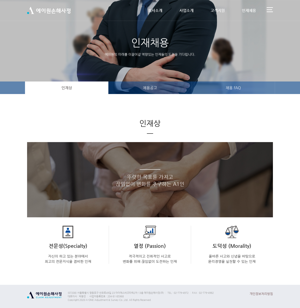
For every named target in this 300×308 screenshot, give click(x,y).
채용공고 (150, 87)
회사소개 (155, 10)
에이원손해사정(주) (48, 10)
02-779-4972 (181, 292)
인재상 (66, 87)
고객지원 (218, 10)
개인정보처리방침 (261, 293)
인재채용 (249, 10)
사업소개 (186, 10)
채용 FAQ (233, 87)
